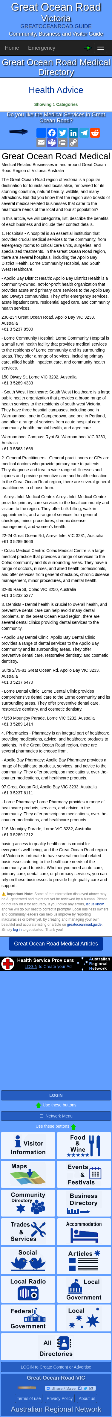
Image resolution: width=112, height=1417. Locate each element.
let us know (95, 904)
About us (87, 1398)
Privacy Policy (60, 1398)
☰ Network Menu (56, 1116)
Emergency (41, 48)
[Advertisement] (56, 1033)
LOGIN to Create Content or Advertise (56, 1367)
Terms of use (29, 1398)
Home (12, 48)
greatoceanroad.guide (84, 924)
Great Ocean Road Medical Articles (56, 944)
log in (17, 930)
